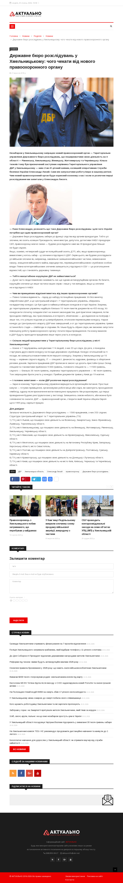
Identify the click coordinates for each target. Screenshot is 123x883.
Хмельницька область (34, 471)
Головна (14, 36)
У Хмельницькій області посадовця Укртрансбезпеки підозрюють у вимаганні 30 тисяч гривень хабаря (61, 722)
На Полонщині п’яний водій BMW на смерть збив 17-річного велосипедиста (48, 692)
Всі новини (19, 749)
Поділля (37, 36)
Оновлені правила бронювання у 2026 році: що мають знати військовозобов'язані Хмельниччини (58, 668)
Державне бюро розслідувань (95, 471)
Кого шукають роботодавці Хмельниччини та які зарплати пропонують (45, 704)
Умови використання (75, 876)
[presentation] (31, 607)
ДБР (20, 471)
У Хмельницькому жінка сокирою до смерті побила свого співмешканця (45, 698)
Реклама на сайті (95, 876)
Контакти (69, 879)
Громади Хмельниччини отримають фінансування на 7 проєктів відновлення (48, 643)
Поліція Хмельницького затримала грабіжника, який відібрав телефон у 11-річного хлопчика (55, 649)
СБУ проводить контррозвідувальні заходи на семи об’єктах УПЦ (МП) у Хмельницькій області (96, 527)
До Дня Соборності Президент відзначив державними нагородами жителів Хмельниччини (55, 656)
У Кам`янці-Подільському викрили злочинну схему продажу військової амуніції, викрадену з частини (60, 527)
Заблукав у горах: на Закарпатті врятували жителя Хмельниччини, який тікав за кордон (53, 710)
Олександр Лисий (55, 471)
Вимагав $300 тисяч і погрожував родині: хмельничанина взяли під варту (46, 677)
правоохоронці (72, 471)
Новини (25, 36)
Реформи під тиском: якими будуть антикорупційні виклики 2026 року (44, 662)
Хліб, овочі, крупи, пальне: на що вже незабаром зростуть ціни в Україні (45, 716)
